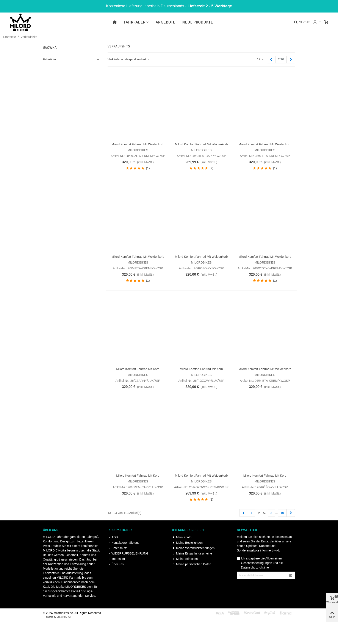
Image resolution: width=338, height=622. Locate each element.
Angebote (165, 22)
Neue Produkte (197, 22)
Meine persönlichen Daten (191, 564)
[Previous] (271, 59)
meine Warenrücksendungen (193, 548)
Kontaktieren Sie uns (123, 542)
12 (260, 59)
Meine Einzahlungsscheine (192, 553)
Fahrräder (134, 22)
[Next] (290, 59)
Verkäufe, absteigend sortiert (129, 59)
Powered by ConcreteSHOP (58, 617)
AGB (113, 537)
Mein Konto (181, 537)
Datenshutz (117, 548)
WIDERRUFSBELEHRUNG (128, 553)
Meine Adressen (185, 559)
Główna (50, 48)
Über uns (116, 564)
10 (282, 513)
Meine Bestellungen (187, 542)
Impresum (116, 559)
